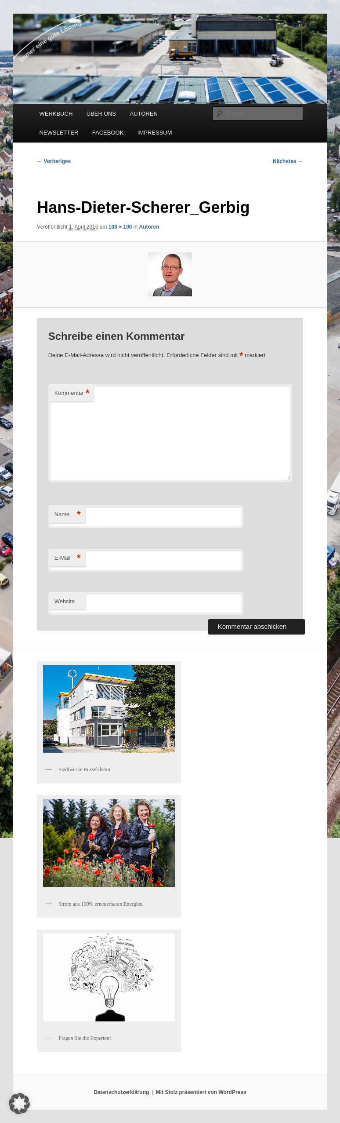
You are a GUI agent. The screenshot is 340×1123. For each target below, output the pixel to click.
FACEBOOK (108, 132)
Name (67, 514)
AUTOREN (143, 113)
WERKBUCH (55, 113)
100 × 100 (120, 227)
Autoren (149, 227)
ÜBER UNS (101, 113)
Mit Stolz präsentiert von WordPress (201, 1092)
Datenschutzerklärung (121, 1092)
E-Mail (67, 558)
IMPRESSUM (154, 132)
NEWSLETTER (58, 132)
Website (64, 601)
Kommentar (72, 393)
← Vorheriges (54, 161)
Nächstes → (288, 161)
